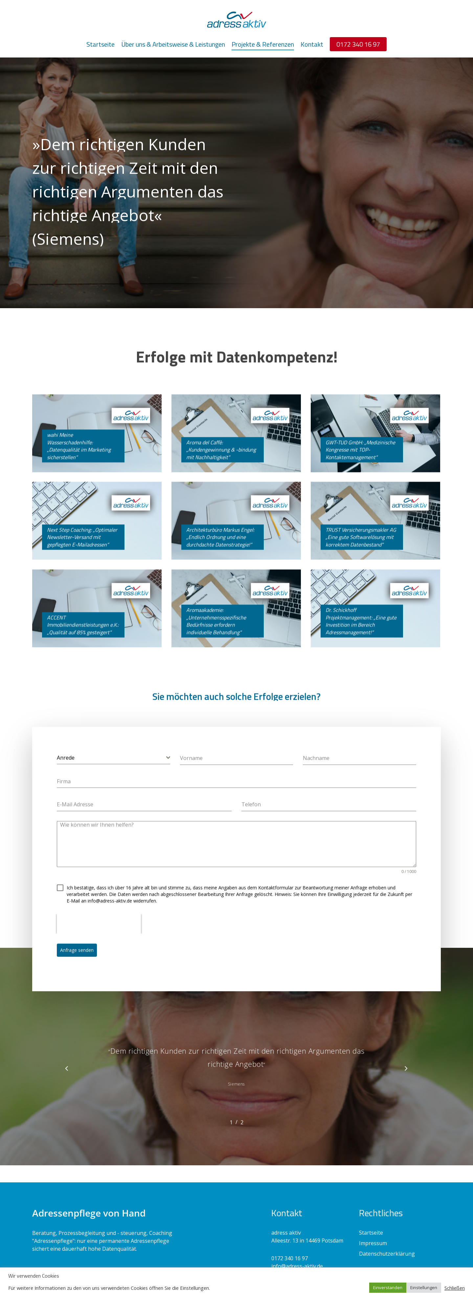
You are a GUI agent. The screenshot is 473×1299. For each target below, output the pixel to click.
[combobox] (113, 770)
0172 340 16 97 (289, 1258)
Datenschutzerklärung (387, 1253)
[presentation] (99, 936)
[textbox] (111, 770)
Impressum (373, 1243)
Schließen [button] (454, 1288)
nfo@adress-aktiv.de (298, 1266)
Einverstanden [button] (387, 1287)
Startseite (371, 1232)
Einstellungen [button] (423, 1287)
